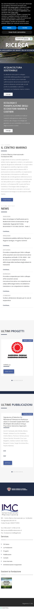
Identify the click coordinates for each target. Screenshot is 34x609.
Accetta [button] (24, 28)
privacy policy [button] (14, 7)
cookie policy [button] (14, 12)
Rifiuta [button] (9, 28)
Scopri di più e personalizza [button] (17, 32)
